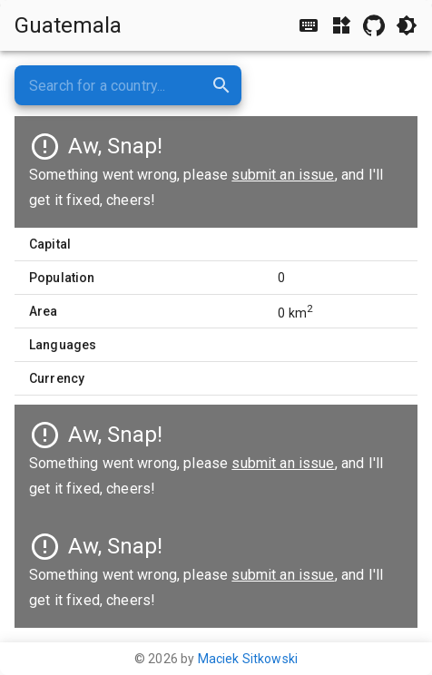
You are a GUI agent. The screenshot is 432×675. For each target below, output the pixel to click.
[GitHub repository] (374, 25)
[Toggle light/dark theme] (406, 25)
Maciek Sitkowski (248, 658)
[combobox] (128, 85)
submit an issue (282, 463)
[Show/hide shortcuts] (308, 25)
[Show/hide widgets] (341, 25)
